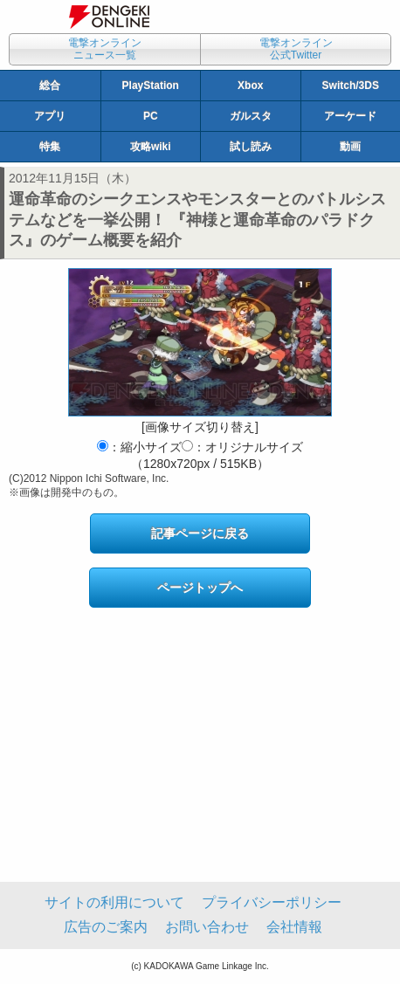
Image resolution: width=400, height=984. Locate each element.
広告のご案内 (106, 926)
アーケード (350, 116)
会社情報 (294, 926)
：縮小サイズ (139, 447)
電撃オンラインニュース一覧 (104, 49)
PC (150, 116)
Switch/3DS (350, 85)
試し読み (251, 147)
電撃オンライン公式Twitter (296, 49)
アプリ (50, 116)
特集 (49, 147)
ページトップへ (200, 588)
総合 (49, 85)
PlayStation (150, 85)
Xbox (250, 85)
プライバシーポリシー (271, 902)
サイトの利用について (114, 902)
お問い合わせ (207, 926)
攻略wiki (150, 147)
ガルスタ (251, 116)
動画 (350, 147)
